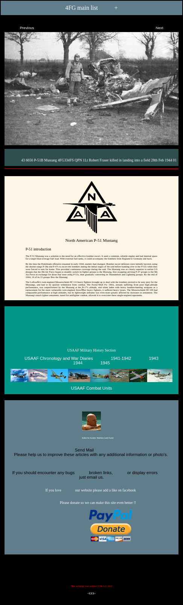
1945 (105, 363)
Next (166, 26)
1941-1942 (121, 358)
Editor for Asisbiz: (92, 438)
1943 (154, 358)
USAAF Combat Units (91, 388)
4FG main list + (91, 7)
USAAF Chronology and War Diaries (58, 358)
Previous (20, 26)
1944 (77, 363)
